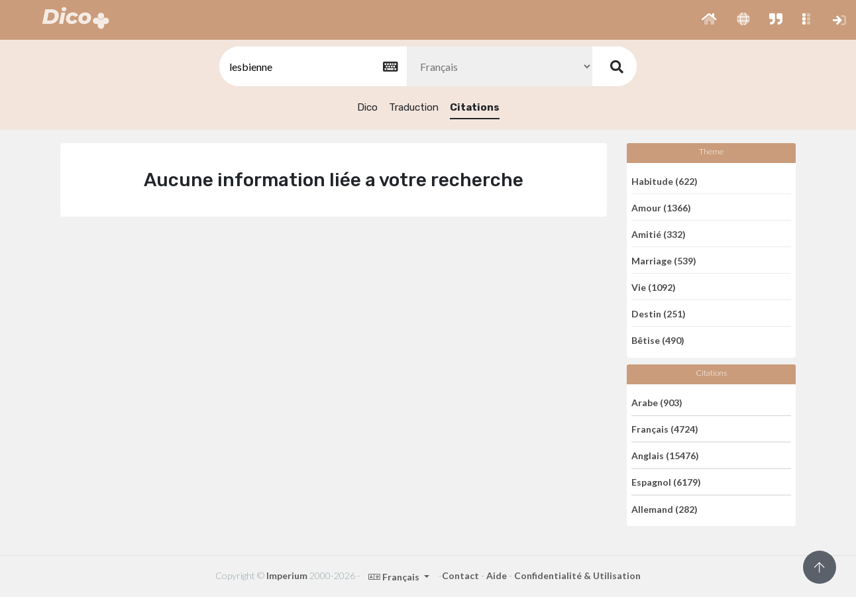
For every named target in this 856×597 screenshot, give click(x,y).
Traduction (414, 107)
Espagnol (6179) (666, 482)
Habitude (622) (664, 180)
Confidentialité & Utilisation (577, 575)
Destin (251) (658, 313)
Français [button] (394, 576)
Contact (460, 575)
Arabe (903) (656, 401)
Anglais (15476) (665, 455)
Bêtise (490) (657, 340)
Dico (367, 107)
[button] (709, 20)
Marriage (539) (663, 260)
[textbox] (312, 66)
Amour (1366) (661, 207)
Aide (496, 575)
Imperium (286, 575)
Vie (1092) (653, 286)
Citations (475, 107)
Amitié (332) (658, 233)
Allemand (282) (664, 508)
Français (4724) (664, 429)
